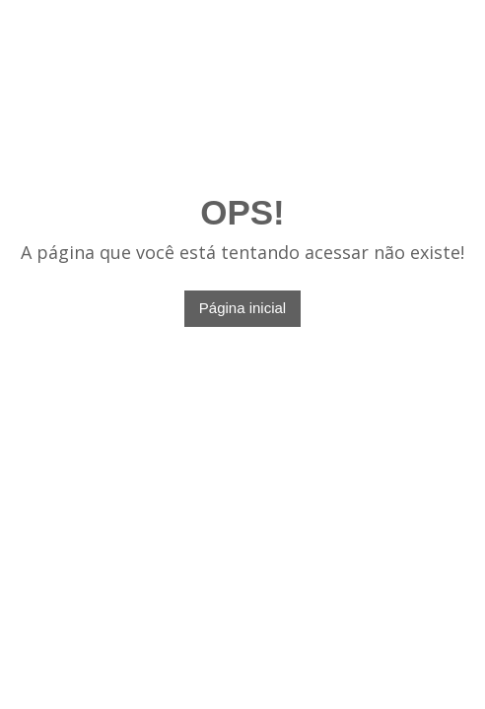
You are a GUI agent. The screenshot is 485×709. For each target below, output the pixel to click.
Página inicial (242, 307)
